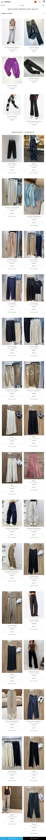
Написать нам (11, 838)
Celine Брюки (34, 259)
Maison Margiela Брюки (12, 721)
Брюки (22, 5)
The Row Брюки (12, 163)
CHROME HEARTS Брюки (34, 216)
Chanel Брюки (12, 771)
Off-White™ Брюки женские (12, 47)
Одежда (3, 5)
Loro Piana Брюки (12, 259)
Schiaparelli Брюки (34, 671)
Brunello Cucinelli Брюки (12, 207)
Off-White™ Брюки (34, 47)
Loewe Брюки (34, 303)
